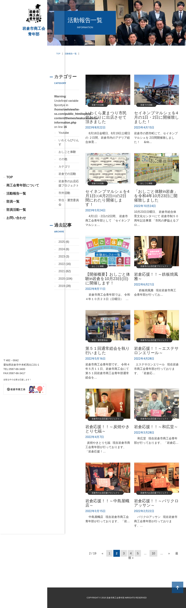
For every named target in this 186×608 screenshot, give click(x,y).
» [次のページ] (169, 553)
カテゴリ (64, 166)
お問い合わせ (16, 243)
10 (153, 553)
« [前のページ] (102, 553)
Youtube (63, 132)
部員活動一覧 (16, 234)
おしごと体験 (67, 152)
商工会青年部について (22, 210)
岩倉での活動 (67, 174)
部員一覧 (12, 226)
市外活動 (64, 193)
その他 (62, 159)
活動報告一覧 (16, 218)
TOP (9, 202)
